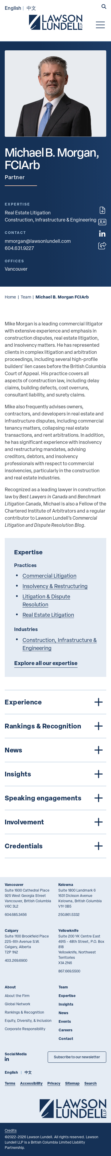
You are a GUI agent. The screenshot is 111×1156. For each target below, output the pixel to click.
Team (26, 297)
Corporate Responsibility (25, 1028)
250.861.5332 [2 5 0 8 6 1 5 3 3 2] (69, 914)
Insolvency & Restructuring (55, 586)
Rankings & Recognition (24, 1012)
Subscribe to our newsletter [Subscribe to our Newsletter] (77, 1056)
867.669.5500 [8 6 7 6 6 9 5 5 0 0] (69, 971)
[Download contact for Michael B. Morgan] (102, 222)
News (63, 1012)
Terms (10, 1083)
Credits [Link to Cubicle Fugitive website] (11, 1130)
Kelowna (65, 884)
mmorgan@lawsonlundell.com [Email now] (38, 241)
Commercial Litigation (49, 575)
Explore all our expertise (46, 663)
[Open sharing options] (102, 245)
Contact (66, 1038)
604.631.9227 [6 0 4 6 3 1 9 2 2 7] (19, 248)
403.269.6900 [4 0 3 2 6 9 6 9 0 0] (16, 960)
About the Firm (17, 995)
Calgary (11, 930)
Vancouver (14, 884)
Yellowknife (68, 930)
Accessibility (31, 1083)
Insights (66, 1004)
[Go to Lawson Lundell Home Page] (55, 22)
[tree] (55, 774)
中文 (31, 7)
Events (65, 1021)
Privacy (53, 1083)
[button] (104, 7)
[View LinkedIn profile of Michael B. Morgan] (102, 233)
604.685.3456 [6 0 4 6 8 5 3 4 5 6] (16, 914)
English (13, 7)
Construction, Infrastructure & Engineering (50, 219)
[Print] (102, 210)
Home (10, 297)
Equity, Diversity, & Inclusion (28, 1020)
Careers (66, 1030)
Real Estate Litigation (28, 212)
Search (90, 1083)
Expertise (67, 995)
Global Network (17, 1003)
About (10, 987)
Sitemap (72, 1083)
